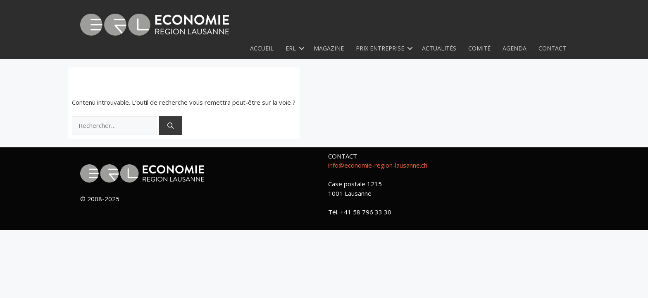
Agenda (514, 48)
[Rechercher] (170, 125)
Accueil (262, 48)
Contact (552, 48)
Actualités (439, 48)
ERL (291, 48)
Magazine (329, 48)
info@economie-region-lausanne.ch (377, 165)
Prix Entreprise (380, 48)
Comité (479, 48)
